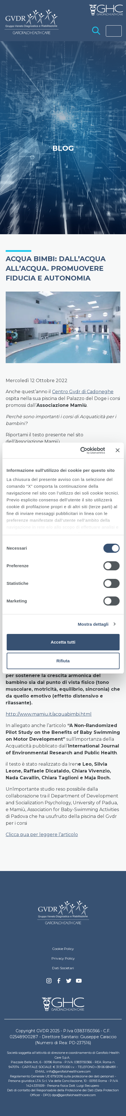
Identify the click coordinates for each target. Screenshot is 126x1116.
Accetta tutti (63, 642)
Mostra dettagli (93, 624)
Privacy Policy (63, 958)
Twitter (69, 983)
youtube (79, 981)
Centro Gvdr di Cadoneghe (82, 391)
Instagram (49, 982)
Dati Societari (63, 968)
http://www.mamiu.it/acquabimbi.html (49, 714)
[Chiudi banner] (117, 450)
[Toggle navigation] (114, 31)
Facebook (59, 982)
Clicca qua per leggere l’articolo (42, 834)
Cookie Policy (63, 949)
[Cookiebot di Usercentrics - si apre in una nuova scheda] (80, 450)
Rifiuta (63, 660)
